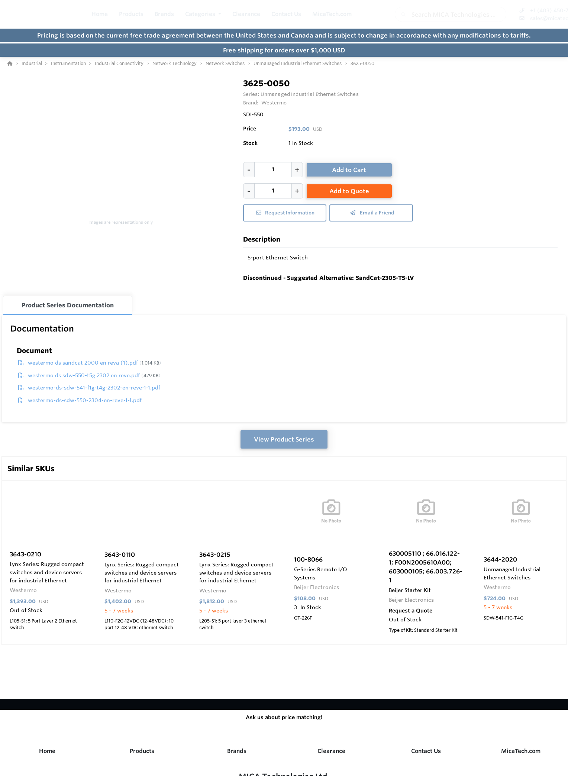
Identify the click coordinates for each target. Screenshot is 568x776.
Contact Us (426, 750)
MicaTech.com (520, 750)
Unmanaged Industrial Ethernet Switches (310, 94)
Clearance (331, 750)
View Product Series (284, 439)
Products (142, 750)
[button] (203, 14)
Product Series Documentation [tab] (68, 305)
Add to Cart (349, 170)
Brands (236, 750)
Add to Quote (349, 191)
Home (47, 750)
